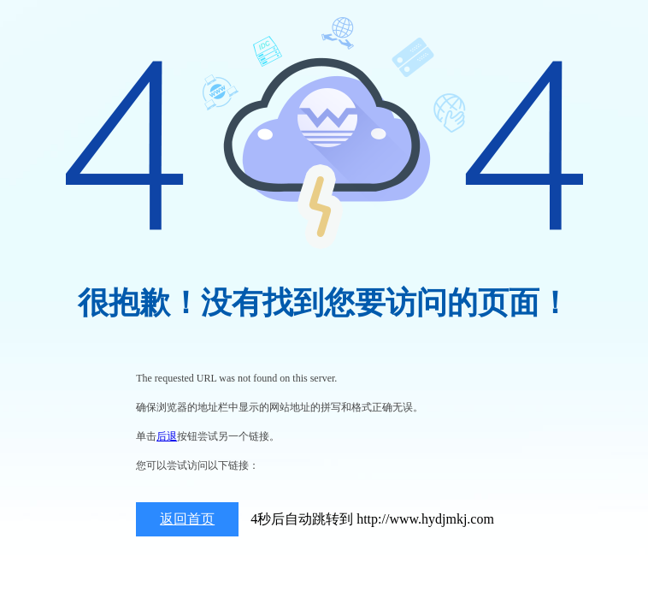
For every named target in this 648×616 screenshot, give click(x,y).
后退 (166, 436)
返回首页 (187, 519)
